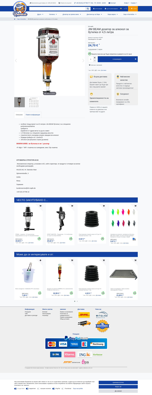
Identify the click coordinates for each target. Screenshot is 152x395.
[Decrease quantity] (94, 60)
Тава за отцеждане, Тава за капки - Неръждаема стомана (120, 289)
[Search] (88, 9)
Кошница (45, 315)
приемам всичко (118, 382)
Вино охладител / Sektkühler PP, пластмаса (27, 288)
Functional (68, 388)
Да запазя (118, 391)
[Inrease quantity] (94, 57)
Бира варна (112, 14)
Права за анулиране (66, 312)
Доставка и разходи (31, 315)
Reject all (118, 387)
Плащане (28, 312)
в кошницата (124, 59)
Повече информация (33, 115)
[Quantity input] (90, 59)
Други (39, 14)
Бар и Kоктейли (129, 14)
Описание (19, 115)
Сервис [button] (133, 3)
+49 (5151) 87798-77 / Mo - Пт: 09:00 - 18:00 (90, 3)
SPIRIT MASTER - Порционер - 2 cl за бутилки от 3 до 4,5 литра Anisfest (59, 235)
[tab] (19, 115)
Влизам (44, 312)
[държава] (121, 8)
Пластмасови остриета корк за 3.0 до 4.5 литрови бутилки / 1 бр (90, 235)
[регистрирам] (97, 8)
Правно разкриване (66, 317)
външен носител (46, 388)
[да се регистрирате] (111, 8)
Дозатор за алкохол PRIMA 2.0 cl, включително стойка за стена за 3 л (60, 289)
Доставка (103, 70)
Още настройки (78, 388)
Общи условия (64, 319)
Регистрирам (46, 313)
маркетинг (32, 388)
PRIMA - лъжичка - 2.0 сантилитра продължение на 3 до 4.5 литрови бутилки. (27, 235)
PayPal (58, 388)
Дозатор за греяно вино (71, 14)
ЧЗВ (26, 313)
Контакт (112, 3)
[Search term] (57, 9)
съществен (21, 388)
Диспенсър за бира (93, 14)
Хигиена (52, 14)
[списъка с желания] (125, 8)
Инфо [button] (126, 3)
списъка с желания (95, 65)
